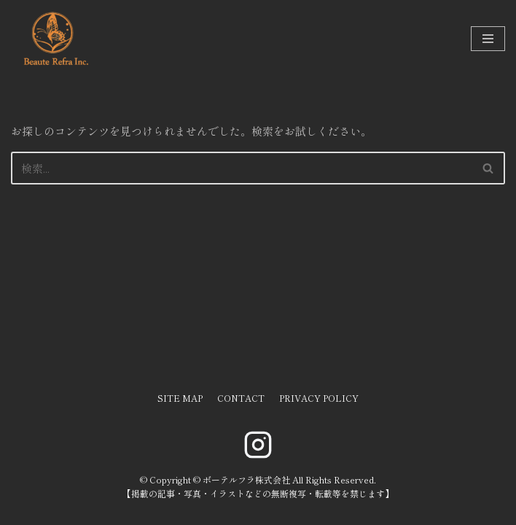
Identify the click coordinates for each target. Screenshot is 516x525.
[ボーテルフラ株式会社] (54, 38)
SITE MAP (180, 398)
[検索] (241, 168)
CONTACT (241, 398)
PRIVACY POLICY (319, 398)
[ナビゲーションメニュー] (488, 38)
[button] (487, 168)
